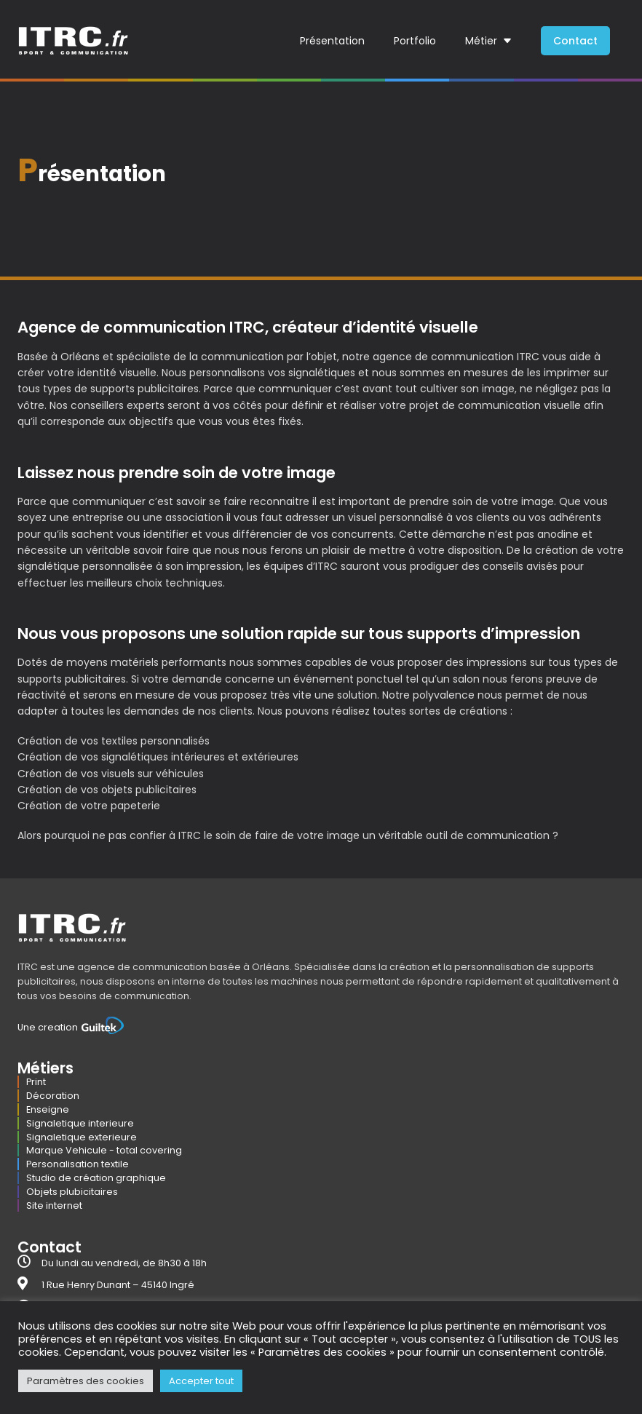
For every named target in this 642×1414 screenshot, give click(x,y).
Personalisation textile (77, 1164)
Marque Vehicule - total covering (104, 1150)
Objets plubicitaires (72, 1191)
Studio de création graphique (96, 1178)
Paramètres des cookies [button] (85, 1381)
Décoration (52, 1095)
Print (36, 1082)
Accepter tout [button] (201, 1381)
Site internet (54, 1205)
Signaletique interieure (80, 1123)
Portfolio (415, 40)
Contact (575, 40)
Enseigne (47, 1109)
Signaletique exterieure (81, 1137)
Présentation (332, 40)
